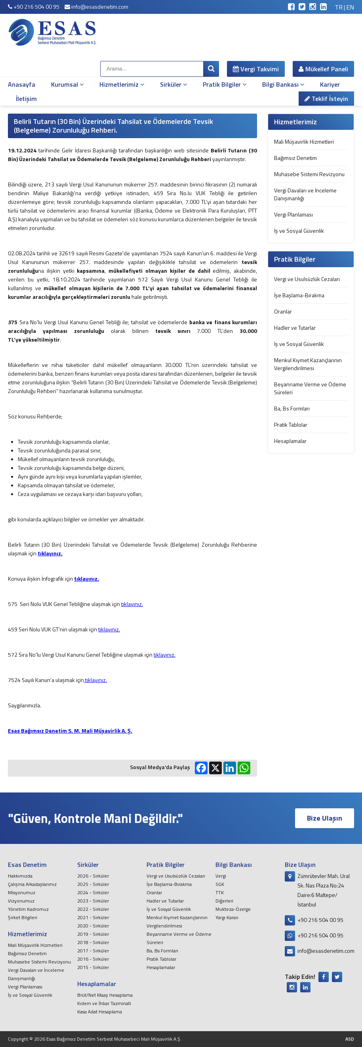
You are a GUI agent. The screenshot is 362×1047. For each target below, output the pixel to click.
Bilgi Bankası (283, 84)
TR (339, 7)
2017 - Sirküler (93, 950)
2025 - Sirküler (93, 884)
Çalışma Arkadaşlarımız (32, 884)
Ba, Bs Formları (292, 408)
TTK (219, 892)
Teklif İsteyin (326, 98)
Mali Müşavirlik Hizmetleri (304, 141)
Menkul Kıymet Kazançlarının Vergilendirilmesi (308, 364)
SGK (219, 884)
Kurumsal (67, 84)
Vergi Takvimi (256, 69)
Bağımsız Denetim (295, 158)
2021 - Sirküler (93, 917)
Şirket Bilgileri (22, 917)
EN (350, 7)
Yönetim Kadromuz (28, 909)
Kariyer (330, 84)
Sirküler (173, 84)
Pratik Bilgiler (224, 84)
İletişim (26, 98)
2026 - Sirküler (93, 876)
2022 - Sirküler (93, 909)
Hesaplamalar (290, 441)
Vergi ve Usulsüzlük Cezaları (307, 279)
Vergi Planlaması (293, 214)
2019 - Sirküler (93, 934)
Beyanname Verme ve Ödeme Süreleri (310, 388)
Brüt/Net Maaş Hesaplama (105, 995)
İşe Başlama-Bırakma (299, 295)
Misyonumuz (21, 892)
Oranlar (283, 311)
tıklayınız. (132, 604)
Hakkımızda (20, 876)
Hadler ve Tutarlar (295, 327)
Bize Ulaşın (324, 818)
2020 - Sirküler (93, 925)
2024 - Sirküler (93, 892)
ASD (349, 1039)
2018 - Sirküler (93, 942)
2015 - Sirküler (93, 967)
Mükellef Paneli (323, 69)
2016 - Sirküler (93, 959)
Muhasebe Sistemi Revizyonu (309, 174)
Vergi (220, 876)
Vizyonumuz (21, 900)
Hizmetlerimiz (121, 84)
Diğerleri (224, 900)
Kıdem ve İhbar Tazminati (104, 1003)
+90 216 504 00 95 (33, 6)
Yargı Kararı (226, 917)
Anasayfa (21, 84)
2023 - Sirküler (93, 900)
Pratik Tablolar (290, 424)
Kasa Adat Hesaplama (99, 1011)
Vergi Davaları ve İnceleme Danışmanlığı (305, 194)
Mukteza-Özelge (233, 909)
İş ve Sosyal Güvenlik (299, 230)
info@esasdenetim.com (96, 6)
